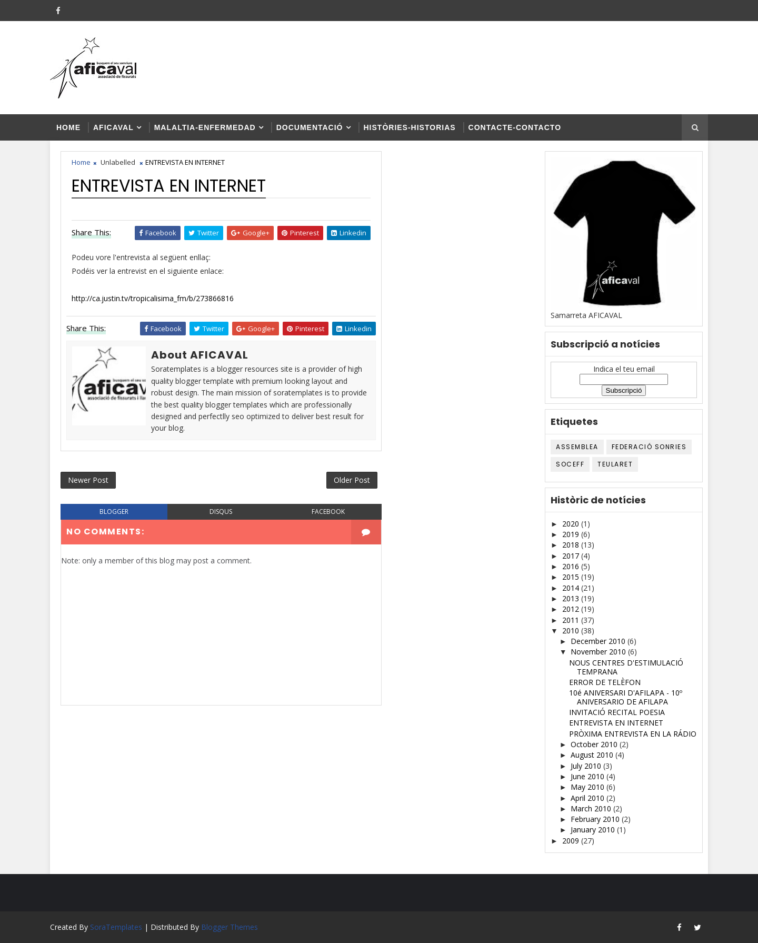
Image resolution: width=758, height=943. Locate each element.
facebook (328, 511)
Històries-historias (410, 127)
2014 (571, 588)
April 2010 (588, 798)
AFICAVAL (113, 127)
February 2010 (596, 819)
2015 (571, 577)
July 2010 (587, 766)
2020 (571, 524)
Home (68, 127)
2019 (571, 534)
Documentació (309, 127)
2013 (571, 598)
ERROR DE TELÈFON (605, 682)
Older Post (352, 480)
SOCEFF (570, 464)
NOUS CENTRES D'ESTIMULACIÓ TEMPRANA (626, 667)
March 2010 (592, 808)
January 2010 (594, 830)
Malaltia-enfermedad (205, 127)
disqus (221, 511)
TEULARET (615, 464)
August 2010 (593, 755)
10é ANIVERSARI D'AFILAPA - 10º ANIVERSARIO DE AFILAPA (625, 697)
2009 (571, 841)
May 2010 (588, 787)
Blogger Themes (229, 927)
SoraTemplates (116, 927)
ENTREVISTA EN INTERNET (616, 723)
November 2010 (599, 652)
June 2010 (588, 776)
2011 (571, 620)
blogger (113, 511)
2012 (571, 609)
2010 (571, 631)
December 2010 (599, 641)
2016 (571, 566)
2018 (571, 545)
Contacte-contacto (514, 127)
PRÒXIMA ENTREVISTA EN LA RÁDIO (632, 734)
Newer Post (88, 480)
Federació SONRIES (649, 446)
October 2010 (595, 744)
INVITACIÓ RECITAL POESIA (617, 712)
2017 (571, 556)
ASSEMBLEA (577, 446)
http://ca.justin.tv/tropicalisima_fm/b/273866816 (153, 298)
